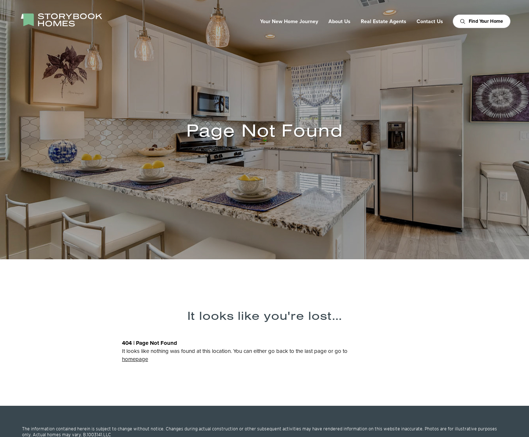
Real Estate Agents (383, 21)
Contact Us (430, 21)
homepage (135, 359)
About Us (339, 21)
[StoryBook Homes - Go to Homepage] (61, 20)
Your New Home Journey (289, 21)
